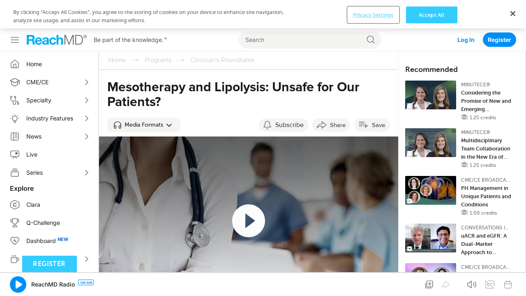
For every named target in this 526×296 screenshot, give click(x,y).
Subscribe (289, 125)
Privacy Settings (373, 15)
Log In (466, 39)
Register (499, 39)
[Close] (513, 14)
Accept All (431, 15)
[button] (143, 125)
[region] (263, 14)
